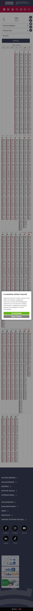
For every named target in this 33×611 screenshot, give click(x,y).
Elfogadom (16, 313)
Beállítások (16, 317)
